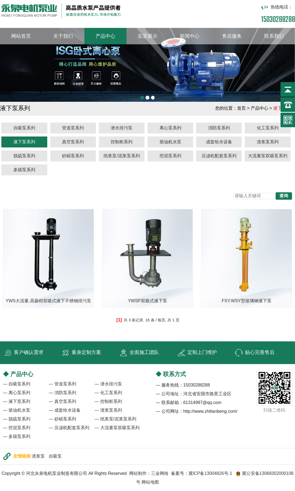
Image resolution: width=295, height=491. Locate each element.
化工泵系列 (268, 128)
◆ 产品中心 (18, 374)
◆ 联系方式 (171, 374)
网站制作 (138, 473)
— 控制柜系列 (108, 401)
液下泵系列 (24, 142)
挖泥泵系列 (170, 155)
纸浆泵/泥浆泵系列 (122, 155)
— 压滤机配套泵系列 (69, 427)
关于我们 (63, 36)
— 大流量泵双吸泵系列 (117, 427)
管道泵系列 (73, 128)
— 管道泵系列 (62, 384)
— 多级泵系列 (16, 436)
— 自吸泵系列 (16, 384)
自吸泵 (55, 456)
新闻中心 (189, 36)
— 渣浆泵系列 (108, 410)
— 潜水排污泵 (108, 384)
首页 (241, 108)
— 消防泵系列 (62, 392)
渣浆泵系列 (268, 142)
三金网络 (160, 473)
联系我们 (274, 36)
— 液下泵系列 (16, 401)
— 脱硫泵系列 (16, 419)
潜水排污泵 (121, 128)
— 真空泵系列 (62, 401)
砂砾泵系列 (73, 155)
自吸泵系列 (24, 128)
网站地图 (150, 482)
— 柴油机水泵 (16, 410)
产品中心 (105, 36)
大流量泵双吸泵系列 (267, 155)
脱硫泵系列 (24, 155)
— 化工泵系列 (108, 392)
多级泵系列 (24, 169)
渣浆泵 (38, 456)
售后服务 (232, 36)
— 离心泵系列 (16, 392)
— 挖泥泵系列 (16, 427)
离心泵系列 (170, 128)
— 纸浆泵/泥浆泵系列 (115, 419)
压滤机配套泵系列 (219, 155)
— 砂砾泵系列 (62, 419)
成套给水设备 (219, 142)
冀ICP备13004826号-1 (210, 473)
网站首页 (21, 36)
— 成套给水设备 (64, 410)
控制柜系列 (121, 142)
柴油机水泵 (170, 142)
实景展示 (147, 36)
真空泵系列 (73, 142)
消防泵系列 (219, 128)
